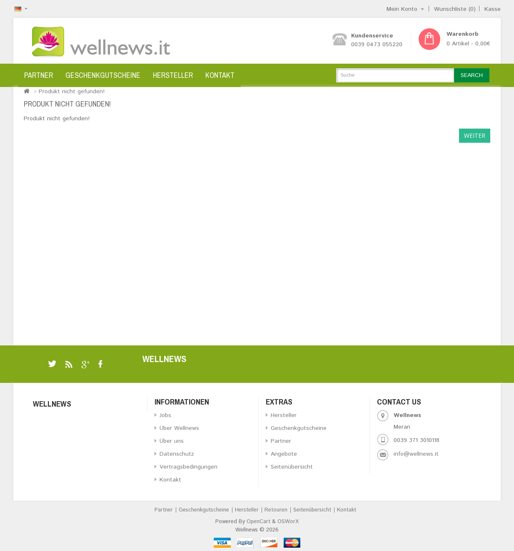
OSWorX (288, 522)
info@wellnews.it (416, 454)
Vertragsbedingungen (188, 467)
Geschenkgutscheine (102, 75)
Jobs (165, 415)
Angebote (284, 454)
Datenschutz (177, 454)
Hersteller (173, 75)
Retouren (275, 510)
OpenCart (258, 522)
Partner (38, 75)
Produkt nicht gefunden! (72, 91)
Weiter (474, 135)
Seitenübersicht (292, 467)
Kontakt (220, 75)
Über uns (172, 441)
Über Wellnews (179, 428)
